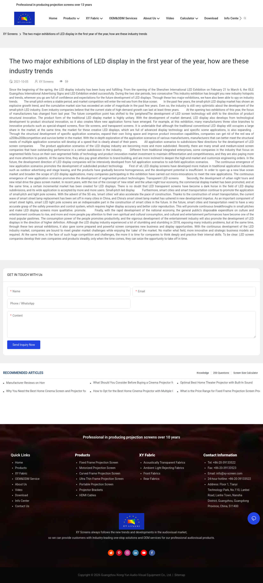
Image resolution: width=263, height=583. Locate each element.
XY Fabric (21, 473)
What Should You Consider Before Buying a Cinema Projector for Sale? (133, 382)
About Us (21, 484)
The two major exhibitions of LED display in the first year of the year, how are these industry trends (85, 34)
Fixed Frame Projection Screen (98, 462)
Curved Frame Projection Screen (99, 473)
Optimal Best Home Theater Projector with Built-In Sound (216, 382)
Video (19, 490)
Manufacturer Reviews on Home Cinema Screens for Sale (25, 382)
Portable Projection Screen (96, 484)
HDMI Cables (87, 495)
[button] (240, 18)
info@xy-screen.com (229, 473)
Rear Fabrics (152, 478)
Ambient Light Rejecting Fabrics (164, 468)
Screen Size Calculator (245, 372)
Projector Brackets (91, 490)
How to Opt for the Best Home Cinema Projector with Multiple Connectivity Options (133, 391)
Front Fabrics (152, 473)
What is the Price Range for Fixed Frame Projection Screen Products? (220, 391)
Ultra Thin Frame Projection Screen (101, 478)
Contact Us (22, 506)
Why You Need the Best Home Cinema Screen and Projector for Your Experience (46, 391)
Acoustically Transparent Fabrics (164, 462)
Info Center (22, 500)
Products (21, 468)
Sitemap (179, 575)
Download (21, 495)
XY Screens (10, 34)
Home (19, 462)
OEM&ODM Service (27, 478)
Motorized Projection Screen (97, 468)
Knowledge (203, 372)
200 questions (221, 372)
